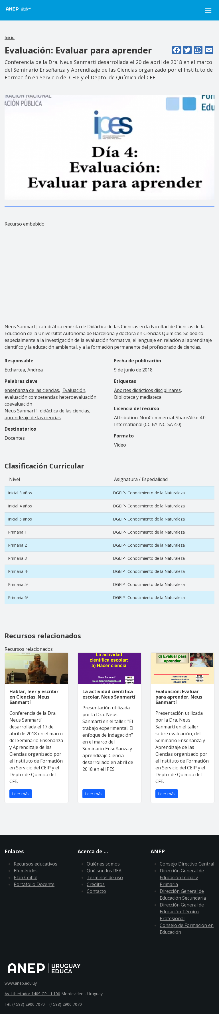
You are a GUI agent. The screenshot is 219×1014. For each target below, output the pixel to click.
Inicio (10, 37)
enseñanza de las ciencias (32, 390)
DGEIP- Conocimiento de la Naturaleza (149, 492)
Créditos (96, 884)
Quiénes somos (103, 864)
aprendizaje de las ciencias (33, 417)
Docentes (15, 438)
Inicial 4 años (20, 506)
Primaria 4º (18, 571)
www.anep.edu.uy (21, 983)
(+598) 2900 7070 (65, 1004)
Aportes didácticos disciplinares (147, 390)
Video (120, 445)
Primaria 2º (18, 545)
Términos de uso (105, 877)
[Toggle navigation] (208, 10)
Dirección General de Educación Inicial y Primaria (182, 877)
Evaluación (73, 390)
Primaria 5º (18, 584)
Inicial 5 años (20, 519)
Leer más (20, 793)
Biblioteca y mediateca (137, 397)
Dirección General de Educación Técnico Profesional (182, 912)
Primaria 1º (18, 532)
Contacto (96, 891)
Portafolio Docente (34, 884)
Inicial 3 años (20, 492)
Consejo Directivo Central (187, 864)
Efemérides (26, 871)
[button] (109, 147)
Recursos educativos (35, 864)
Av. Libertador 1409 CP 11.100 (32, 993)
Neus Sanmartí (20, 411)
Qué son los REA (104, 871)
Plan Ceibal (25, 877)
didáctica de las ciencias (64, 411)
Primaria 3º (18, 558)
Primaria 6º (18, 597)
